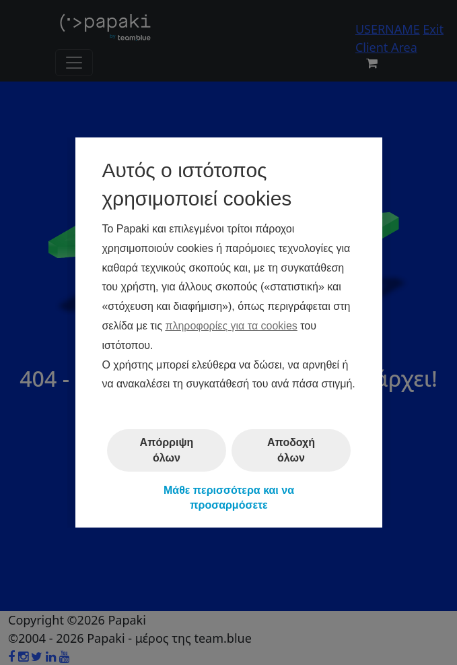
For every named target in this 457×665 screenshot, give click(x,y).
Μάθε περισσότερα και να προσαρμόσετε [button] (228, 497)
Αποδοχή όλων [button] (291, 450)
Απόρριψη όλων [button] (166, 450)
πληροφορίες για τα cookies (231, 325)
